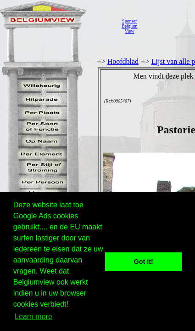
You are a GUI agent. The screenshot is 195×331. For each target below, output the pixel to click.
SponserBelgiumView (129, 26)
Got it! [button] (143, 261)
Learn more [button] (33, 316)
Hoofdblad (123, 61)
